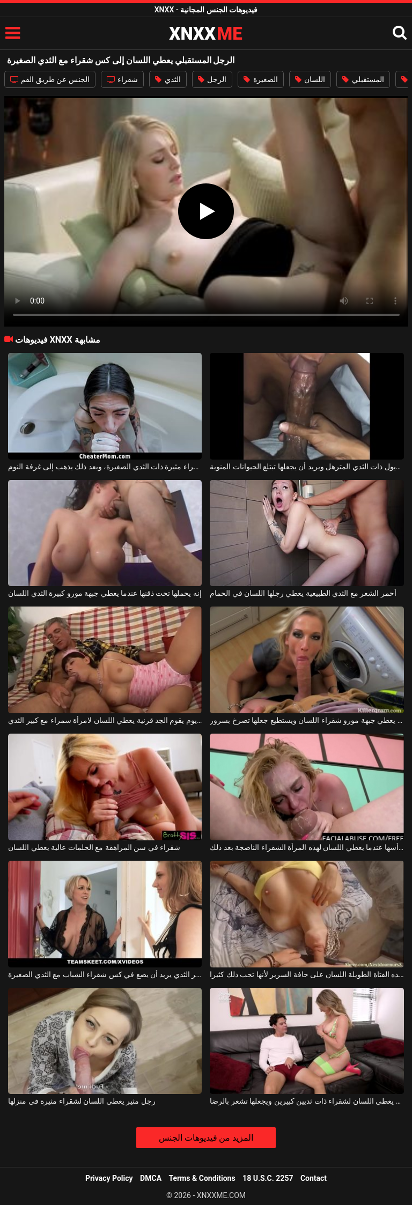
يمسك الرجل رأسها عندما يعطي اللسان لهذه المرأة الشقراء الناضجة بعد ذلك (306, 847)
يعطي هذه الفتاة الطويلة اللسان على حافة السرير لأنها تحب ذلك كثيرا (306, 974)
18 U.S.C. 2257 (267, 1178)
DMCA (150, 1178)
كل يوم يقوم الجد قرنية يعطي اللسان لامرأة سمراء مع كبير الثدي (105, 720)
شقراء (122, 79)
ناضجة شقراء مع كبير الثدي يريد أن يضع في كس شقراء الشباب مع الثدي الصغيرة (105, 974)
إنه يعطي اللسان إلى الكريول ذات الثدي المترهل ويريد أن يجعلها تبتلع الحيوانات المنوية (306, 466)
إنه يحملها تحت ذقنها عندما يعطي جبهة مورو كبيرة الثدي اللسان (105, 593)
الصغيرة (260, 79)
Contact (313, 1178)
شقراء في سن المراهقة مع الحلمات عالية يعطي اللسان (94, 847)
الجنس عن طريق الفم (50, 79)
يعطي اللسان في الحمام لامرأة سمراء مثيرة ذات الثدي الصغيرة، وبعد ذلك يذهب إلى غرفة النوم (105, 466)
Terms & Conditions (202, 1178)
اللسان (310, 79)
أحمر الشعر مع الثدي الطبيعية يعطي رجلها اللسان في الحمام (303, 593)
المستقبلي (363, 79)
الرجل (212, 79)
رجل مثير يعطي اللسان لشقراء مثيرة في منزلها (81, 1101)
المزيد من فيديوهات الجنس (206, 1138)
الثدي (167, 79)
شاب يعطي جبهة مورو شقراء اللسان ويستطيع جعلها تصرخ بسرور (306, 720)
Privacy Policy (109, 1178)
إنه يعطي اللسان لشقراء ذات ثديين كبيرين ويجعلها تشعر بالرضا (306, 1101)
